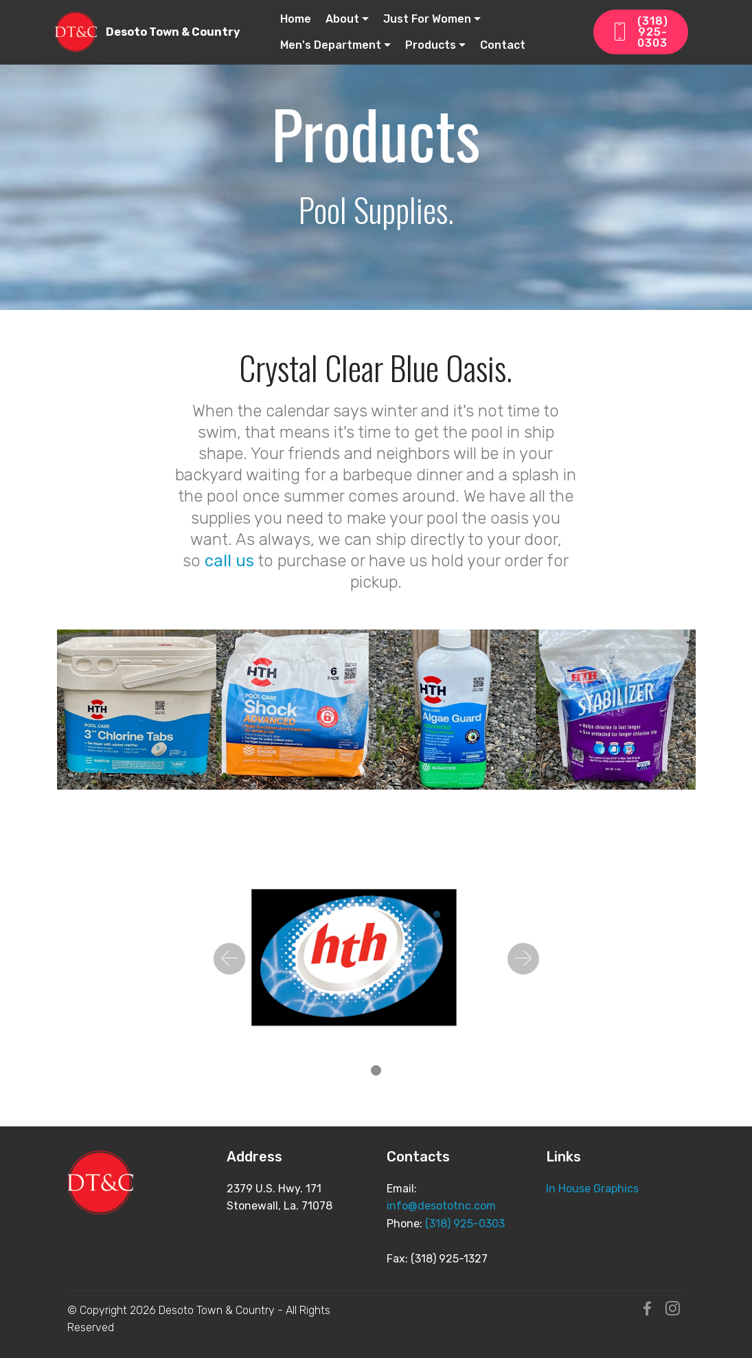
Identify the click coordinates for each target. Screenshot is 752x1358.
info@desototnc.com (441, 1205)
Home (295, 18)
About (342, 18)
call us (229, 560)
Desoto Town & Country (173, 31)
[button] (229, 959)
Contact (502, 45)
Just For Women (427, 18)
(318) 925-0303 (639, 31)
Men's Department (330, 45)
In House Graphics (592, 1188)
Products (430, 45)
